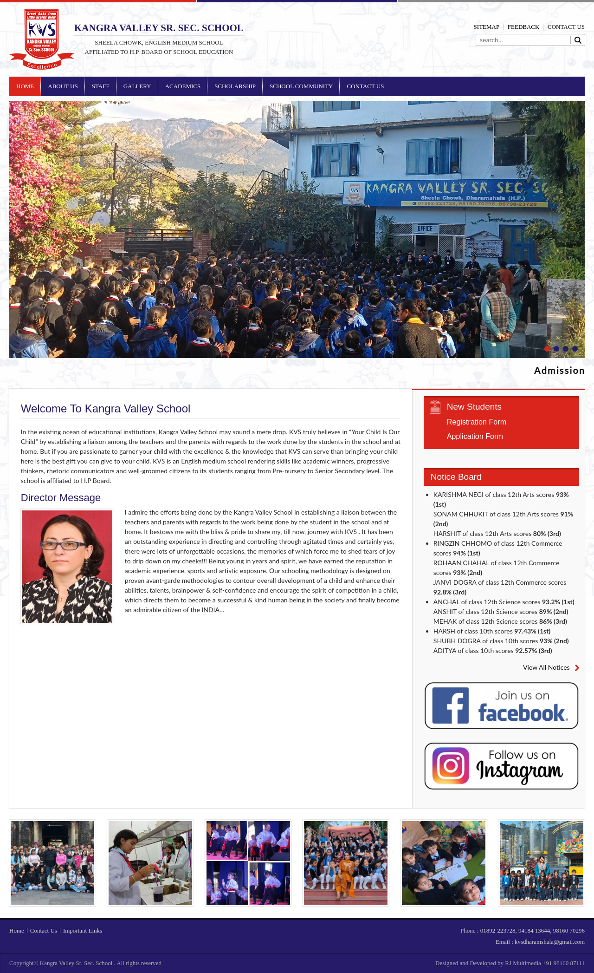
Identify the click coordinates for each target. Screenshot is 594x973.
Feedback (524, 27)
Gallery (137, 86)
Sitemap (487, 27)
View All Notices (546, 667)
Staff (101, 86)
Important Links (82, 930)
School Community (301, 86)
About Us (62, 86)
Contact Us (566, 27)
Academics (183, 86)
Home (25, 86)
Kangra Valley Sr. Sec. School (41, 39)
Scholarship (235, 86)
